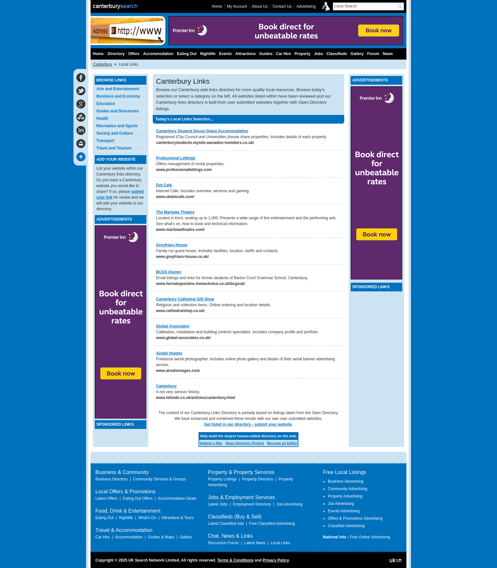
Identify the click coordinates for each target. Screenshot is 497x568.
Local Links (280, 543)
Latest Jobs (218, 504)
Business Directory (111, 479)
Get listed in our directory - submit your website (248, 424)
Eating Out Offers (138, 498)
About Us (260, 6)
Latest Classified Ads (226, 523)
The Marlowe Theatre (175, 212)
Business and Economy (118, 96)
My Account (237, 6)
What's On (147, 518)
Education (105, 103)
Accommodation (158, 54)
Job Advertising (289, 504)
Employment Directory (252, 504)
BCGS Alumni (168, 272)
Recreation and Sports (117, 126)
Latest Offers (106, 498)
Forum (373, 54)
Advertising (306, 6)
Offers (134, 54)
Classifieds (336, 54)
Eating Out (187, 54)
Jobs (318, 54)
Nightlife (208, 54)
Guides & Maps (161, 537)
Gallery (357, 54)
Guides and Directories (117, 111)
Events (225, 54)
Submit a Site (211, 443)
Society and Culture (114, 133)
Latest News (254, 543)
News (388, 54)
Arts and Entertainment (117, 89)
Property (302, 54)
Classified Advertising (346, 526)
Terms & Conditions (235, 560)
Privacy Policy (276, 560)
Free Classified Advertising (272, 523)
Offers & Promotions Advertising (355, 518)
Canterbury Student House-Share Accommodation (202, 131)
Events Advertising (344, 511)
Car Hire (283, 54)
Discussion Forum (223, 543)
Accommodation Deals (177, 498)
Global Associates (173, 326)
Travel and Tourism (114, 148)
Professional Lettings (175, 158)
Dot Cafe (164, 185)
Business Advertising (346, 481)
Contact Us (281, 6)
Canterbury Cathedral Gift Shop (185, 299)
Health (102, 118)
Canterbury (166, 386)
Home (98, 54)
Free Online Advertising (370, 537)
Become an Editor (282, 443)
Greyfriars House (171, 245)
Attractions (245, 54)
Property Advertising (345, 496)
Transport (105, 140)
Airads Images (169, 353)
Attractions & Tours (177, 518)
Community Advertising (347, 489)
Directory (116, 54)
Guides (265, 54)
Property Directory (257, 479)
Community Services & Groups (159, 479)
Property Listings (222, 479)
